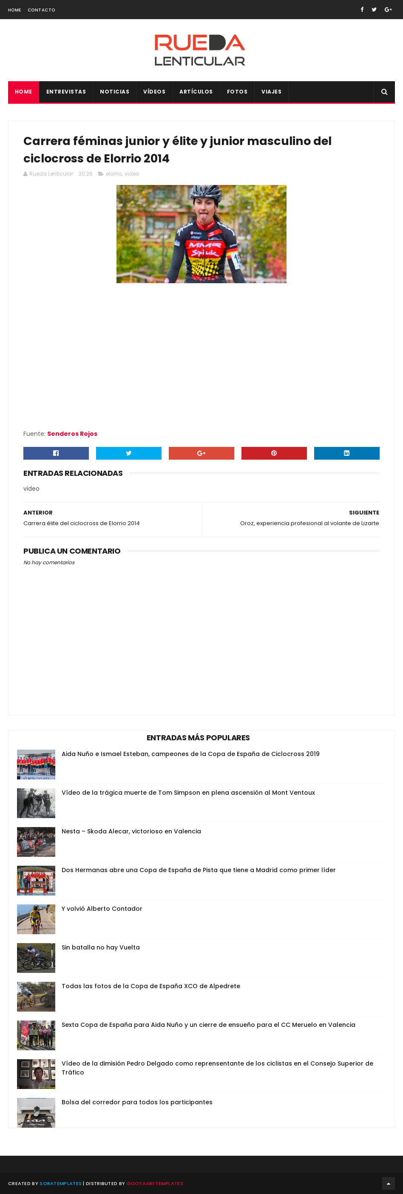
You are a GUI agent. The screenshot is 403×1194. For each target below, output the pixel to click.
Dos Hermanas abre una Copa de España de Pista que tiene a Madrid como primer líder (199, 870)
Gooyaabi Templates (155, 1183)
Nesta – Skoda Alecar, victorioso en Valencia (131, 831)
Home (14, 10)
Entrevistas (66, 91)
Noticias (114, 91)
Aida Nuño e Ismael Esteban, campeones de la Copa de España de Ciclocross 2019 (191, 754)
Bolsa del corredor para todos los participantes (137, 1102)
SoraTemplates (61, 1183)
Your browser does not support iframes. (201, 356)
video (132, 173)
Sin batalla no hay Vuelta (101, 947)
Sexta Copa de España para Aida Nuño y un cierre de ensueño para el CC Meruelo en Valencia (208, 1025)
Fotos (237, 91)
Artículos (196, 91)
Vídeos (154, 91)
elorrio (114, 173)
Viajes (271, 91)
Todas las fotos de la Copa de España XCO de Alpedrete (151, 986)
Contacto (41, 10)
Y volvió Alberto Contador (102, 908)
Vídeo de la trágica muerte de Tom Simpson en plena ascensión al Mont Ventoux (188, 792)
